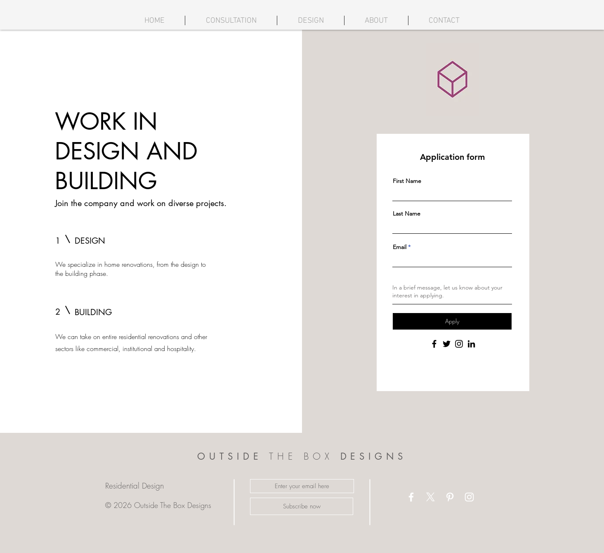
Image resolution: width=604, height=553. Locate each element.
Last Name (406, 213)
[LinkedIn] (471, 344)
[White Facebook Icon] (411, 497)
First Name (407, 181)
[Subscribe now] (301, 506)
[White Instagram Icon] (469, 497)
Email (399, 247)
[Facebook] (434, 344)
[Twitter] (446, 344)
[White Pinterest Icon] (450, 497)
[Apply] (452, 321)
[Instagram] (459, 344)
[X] (430, 497)
